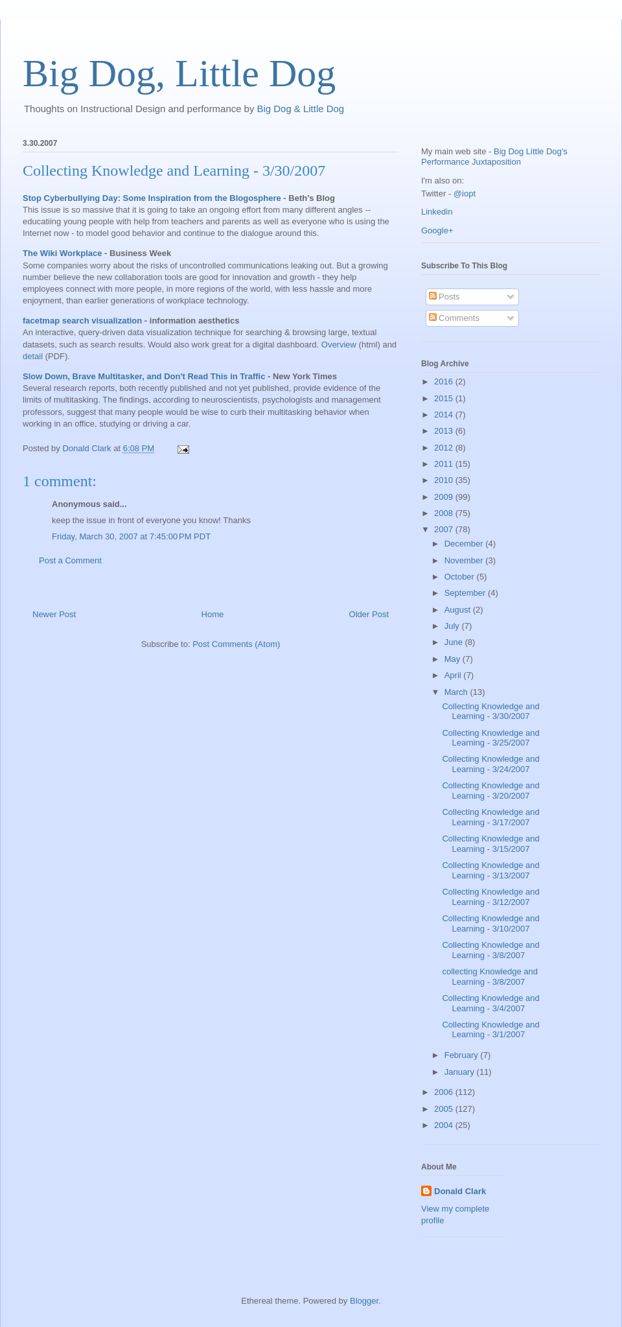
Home (213, 614)
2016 (444, 381)
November (465, 560)
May (453, 659)
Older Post (369, 614)
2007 (444, 529)
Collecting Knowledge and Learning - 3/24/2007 (490, 764)
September (466, 593)
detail (33, 356)
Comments (454, 318)
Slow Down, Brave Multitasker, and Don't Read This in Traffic (144, 376)
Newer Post (54, 614)
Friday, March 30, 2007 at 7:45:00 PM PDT (131, 536)
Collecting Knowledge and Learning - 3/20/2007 (490, 791)
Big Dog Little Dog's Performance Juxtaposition (494, 157)
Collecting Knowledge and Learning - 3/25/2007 (490, 738)
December (465, 543)
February (462, 1055)
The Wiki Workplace (62, 253)
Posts (444, 296)
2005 (444, 1109)
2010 (444, 480)
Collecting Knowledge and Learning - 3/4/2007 (490, 1003)
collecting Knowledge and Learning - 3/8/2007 (489, 977)
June (454, 642)
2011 (444, 464)
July (453, 626)
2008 (444, 513)
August (458, 610)
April (454, 675)
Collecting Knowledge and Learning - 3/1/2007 (490, 1030)
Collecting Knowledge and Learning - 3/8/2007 (490, 950)
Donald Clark (460, 1191)
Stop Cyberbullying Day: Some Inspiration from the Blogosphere (152, 198)
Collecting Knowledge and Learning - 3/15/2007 (490, 844)
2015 (444, 398)
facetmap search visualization (82, 320)
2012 (444, 447)
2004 (444, 1125)
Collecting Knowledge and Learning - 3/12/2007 (490, 897)
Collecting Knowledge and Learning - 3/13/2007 (490, 870)
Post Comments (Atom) (236, 644)
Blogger (364, 1301)
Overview (338, 344)
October (460, 576)
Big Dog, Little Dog (179, 73)
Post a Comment (70, 560)
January (460, 1072)
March (457, 692)
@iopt (465, 193)
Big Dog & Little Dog (301, 108)
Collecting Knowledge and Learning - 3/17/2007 (490, 817)
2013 (444, 431)
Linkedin (436, 212)
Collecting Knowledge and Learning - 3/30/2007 (174, 170)
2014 (444, 414)
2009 (444, 497)
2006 (444, 1092)
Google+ (437, 230)
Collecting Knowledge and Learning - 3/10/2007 (490, 923)
